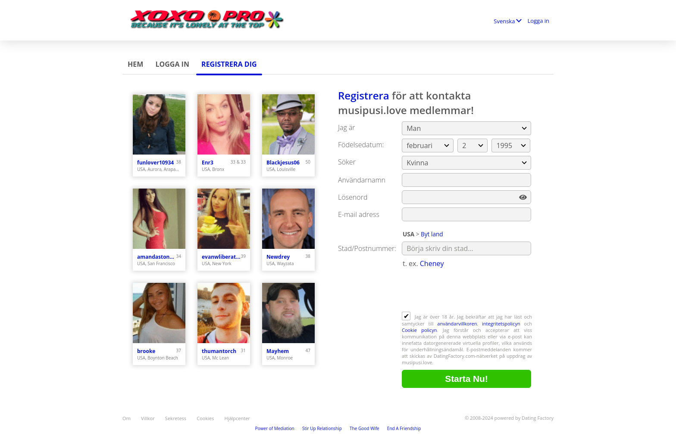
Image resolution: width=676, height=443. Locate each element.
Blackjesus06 (283, 162)
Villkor (148, 418)
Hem (135, 64)
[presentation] (467, 290)
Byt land (432, 234)
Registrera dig (229, 64)
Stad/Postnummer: (367, 248)
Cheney (432, 263)
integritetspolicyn (501, 323)
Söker (347, 162)
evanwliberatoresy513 (221, 256)
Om (126, 418)
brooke (146, 351)
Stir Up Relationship (322, 428)
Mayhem (277, 351)
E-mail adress (358, 214)
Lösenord (352, 197)
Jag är (346, 127)
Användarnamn (361, 180)
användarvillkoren (457, 323)
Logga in (538, 21)
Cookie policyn (419, 330)
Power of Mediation (274, 428)
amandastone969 (156, 256)
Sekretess (175, 418)
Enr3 (207, 162)
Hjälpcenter (237, 418)
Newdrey (278, 256)
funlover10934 (155, 162)
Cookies (205, 418)
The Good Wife (364, 428)
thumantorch (219, 351)
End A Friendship (404, 428)
